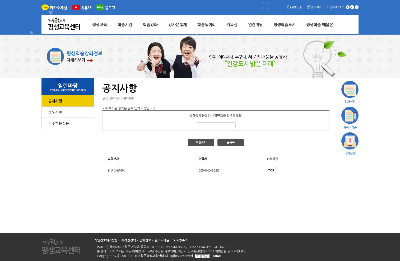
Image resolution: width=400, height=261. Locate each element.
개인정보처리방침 (106, 240)
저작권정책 (128, 240)
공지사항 (55, 101)
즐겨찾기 (316, 7)
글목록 (231, 142)
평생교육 (99, 25)
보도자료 (55, 112)
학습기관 (125, 25)
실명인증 (296, 7)
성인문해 (217, 256)
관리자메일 (162, 240)
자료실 (232, 25)
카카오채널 (58, 8)
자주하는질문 (58, 123)
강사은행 (350, 153)
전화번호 (145, 240)
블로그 (110, 8)
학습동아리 (206, 25)
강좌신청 (350, 101)
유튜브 (86, 8)
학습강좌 (150, 25)
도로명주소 (180, 240)
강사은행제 (177, 25)
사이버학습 (350, 127)
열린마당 (255, 25)
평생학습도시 (284, 25)
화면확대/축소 (335, 7)
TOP (271, 170)
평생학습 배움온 (319, 25)
